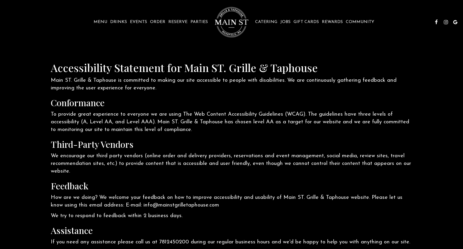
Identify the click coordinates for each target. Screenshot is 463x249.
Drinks (118, 22)
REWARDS (332, 22)
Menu (100, 22)
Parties (199, 22)
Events (138, 22)
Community (360, 22)
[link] (231, 22)
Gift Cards (306, 22)
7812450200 (174, 242)
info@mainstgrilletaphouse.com (181, 205)
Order (157, 22)
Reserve (178, 22)
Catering (266, 22)
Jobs (285, 22)
